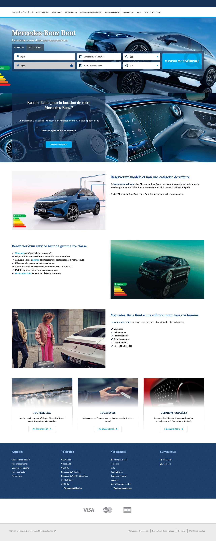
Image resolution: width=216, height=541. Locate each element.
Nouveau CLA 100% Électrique (74, 476)
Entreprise (128, 12)
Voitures (19, 47)
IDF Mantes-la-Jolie (119, 459)
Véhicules (57, 12)
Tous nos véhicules (73, 488)
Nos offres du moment (91, 12)
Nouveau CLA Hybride (70, 472)
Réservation (42, 12)
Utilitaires (36, 47)
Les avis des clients (20, 468)
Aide (139, 12)
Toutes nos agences (123, 488)
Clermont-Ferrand (118, 476)
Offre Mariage (112, 12)
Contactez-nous (58, 144)
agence (35, 259)
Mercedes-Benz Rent (23, 10)
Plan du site (17, 476)
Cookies (181, 531)
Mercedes (125, 322)
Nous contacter (152, 12)
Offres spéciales (23, 273)
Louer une (116, 322)
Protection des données (163, 531)
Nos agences (71, 12)
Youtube (167, 463)
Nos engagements (20, 463)
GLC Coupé (66, 459)
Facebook (167, 459)
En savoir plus (40, 429)
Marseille (114, 480)
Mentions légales (197, 531)
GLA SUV (65, 468)
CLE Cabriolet (67, 480)
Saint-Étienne (117, 472)
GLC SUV (65, 484)
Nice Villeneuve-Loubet (121, 484)
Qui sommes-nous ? (21, 459)
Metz (113, 468)
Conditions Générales (138, 531)
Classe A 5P (66, 463)
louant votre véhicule (123, 184)
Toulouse (115, 463)
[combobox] (141, 56)
